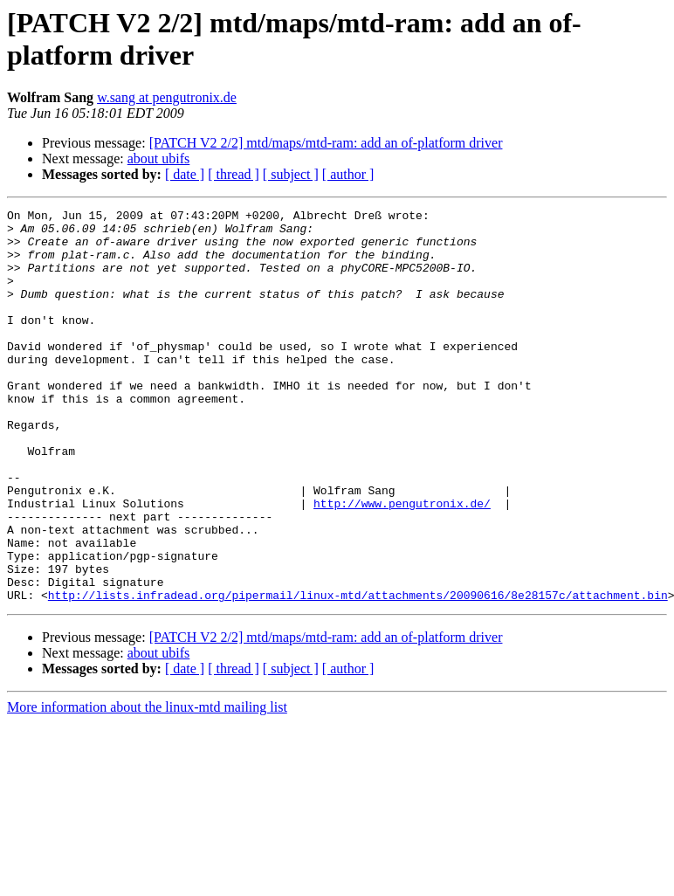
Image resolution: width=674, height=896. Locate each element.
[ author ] (348, 174)
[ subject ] (291, 174)
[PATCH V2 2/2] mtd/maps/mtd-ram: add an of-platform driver (326, 142)
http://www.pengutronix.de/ (402, 563)
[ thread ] (233, 174)
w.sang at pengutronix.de (167, 97)
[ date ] (184, 174)
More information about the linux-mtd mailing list (147, 785)
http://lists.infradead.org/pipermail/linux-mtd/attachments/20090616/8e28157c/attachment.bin (358, 673)
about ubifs (158, 158)
